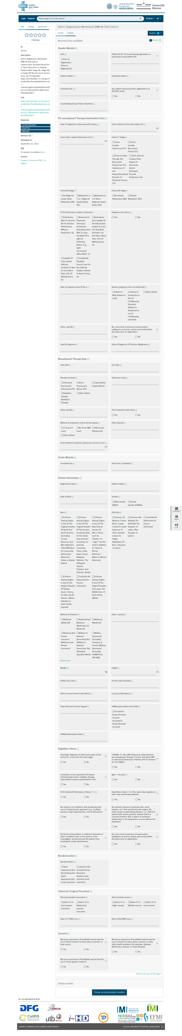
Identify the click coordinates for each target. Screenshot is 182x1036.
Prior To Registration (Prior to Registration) (66, 64)
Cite (176, 526)
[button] (155, 33)
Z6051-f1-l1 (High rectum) (118, 904)
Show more (65, 661)
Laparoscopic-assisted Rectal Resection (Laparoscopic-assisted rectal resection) (83, 874)
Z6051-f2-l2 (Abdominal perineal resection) (82, 907)
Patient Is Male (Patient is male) (119, 295)
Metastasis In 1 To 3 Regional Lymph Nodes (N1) (83, 200)
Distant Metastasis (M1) (135, 197)
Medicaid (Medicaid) (66, 621)
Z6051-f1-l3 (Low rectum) (149, 904)
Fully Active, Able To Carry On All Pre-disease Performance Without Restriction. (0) (68, 225)
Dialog (31, 27)
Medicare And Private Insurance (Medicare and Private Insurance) (68, 641)
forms (155, 40)
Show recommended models (109, 992)
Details (71, 33)
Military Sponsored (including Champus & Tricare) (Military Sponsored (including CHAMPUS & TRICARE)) (99, 645)
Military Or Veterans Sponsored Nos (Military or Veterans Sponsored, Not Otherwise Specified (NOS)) (83, 644)
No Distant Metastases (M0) (119, 197)
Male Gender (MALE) (118, 503)
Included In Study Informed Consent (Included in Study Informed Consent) (119, 719)
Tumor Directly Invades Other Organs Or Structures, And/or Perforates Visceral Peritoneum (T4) (136, 166)
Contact (22, 1027)
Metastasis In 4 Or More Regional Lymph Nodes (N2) (99, 200)
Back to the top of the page (149, 974)
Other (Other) (151, 292)
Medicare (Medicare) (97, 621)
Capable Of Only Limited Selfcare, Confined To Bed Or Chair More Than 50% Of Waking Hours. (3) (68, 269)
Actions (149, 19)
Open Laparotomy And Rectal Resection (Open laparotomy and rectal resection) (68, 874)
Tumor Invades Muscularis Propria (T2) (133, 147)
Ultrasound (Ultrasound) (98, 429)
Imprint (31, 1027)
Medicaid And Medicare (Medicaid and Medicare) (83, 624)
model (60, 33)
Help (176, 518)
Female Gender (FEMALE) (135, 503)
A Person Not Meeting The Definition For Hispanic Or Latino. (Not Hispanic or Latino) (134, 526)
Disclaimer (41, 1027)
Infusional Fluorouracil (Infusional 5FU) (68, 386)
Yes (115, 96)
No (139, 96)
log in (42, 152)
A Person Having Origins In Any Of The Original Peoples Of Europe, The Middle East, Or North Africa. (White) (99, 587)
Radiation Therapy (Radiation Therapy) (66, 398)
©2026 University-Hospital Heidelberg (141, 1027)
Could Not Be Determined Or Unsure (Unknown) (83, 581)
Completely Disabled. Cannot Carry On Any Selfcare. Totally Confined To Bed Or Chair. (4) (83, 267)
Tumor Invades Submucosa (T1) (119, 145)
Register (31, 19)
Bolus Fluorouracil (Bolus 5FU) (81, 386)
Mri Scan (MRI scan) (83, 429)
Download (42, 27)
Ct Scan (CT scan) (67, 429)
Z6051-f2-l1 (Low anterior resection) (67, 905)
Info (22, 27)
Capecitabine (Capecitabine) (99, 384)
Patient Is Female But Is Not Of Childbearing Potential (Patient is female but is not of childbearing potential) (134, 306)
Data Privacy (53, 1027)
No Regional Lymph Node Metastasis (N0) (68, 199)
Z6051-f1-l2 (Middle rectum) (135, 904)
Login (23, 19)
